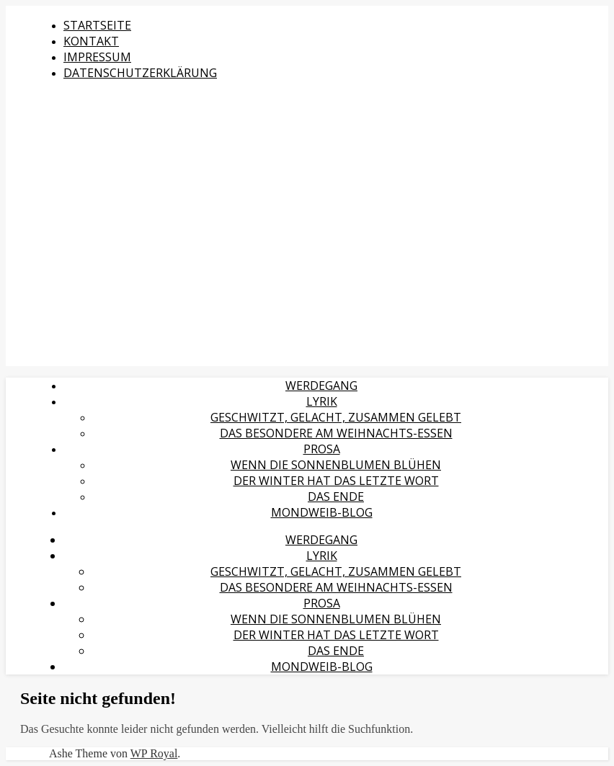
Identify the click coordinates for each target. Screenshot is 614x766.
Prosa (321, 449)
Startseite (97, 25)
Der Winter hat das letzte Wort (336, 481)
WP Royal (154, 753)
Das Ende (336, 496)
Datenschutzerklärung (140, 73)
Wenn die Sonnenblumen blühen (336, 465)
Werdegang (321, 385)
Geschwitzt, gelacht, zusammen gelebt (335, 417)
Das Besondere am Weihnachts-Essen (336, 433)
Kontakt (91, 41)
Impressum (97, 57)
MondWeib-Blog (322, 512)
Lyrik (321, 401)
